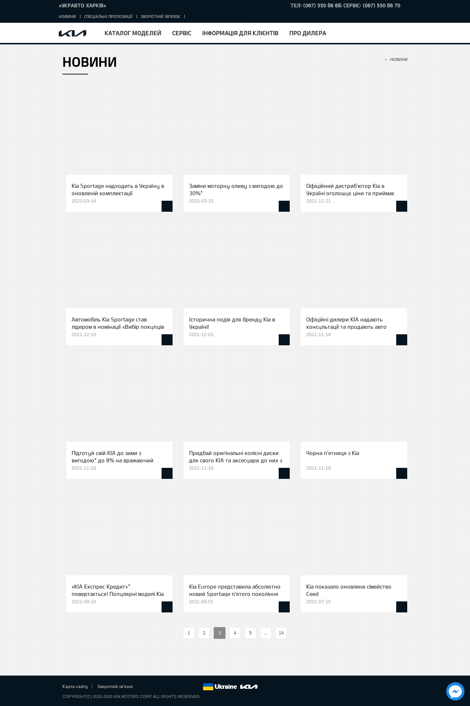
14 (281, 633)
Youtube (177, 687)
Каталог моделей (133, 32)
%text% (176, 633)
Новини (67, 16)
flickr (197, 687)
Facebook (146, 687)
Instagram (186, 687)
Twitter (156, 687)
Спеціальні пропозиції (108, 16)
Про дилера (307, 32)
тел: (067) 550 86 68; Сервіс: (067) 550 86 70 (345, 5)
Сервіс (181, 32)
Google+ (166, 687)
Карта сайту (75, 686)
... (266, 633)
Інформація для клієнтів (240, 32)
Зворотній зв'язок (160, 16)
